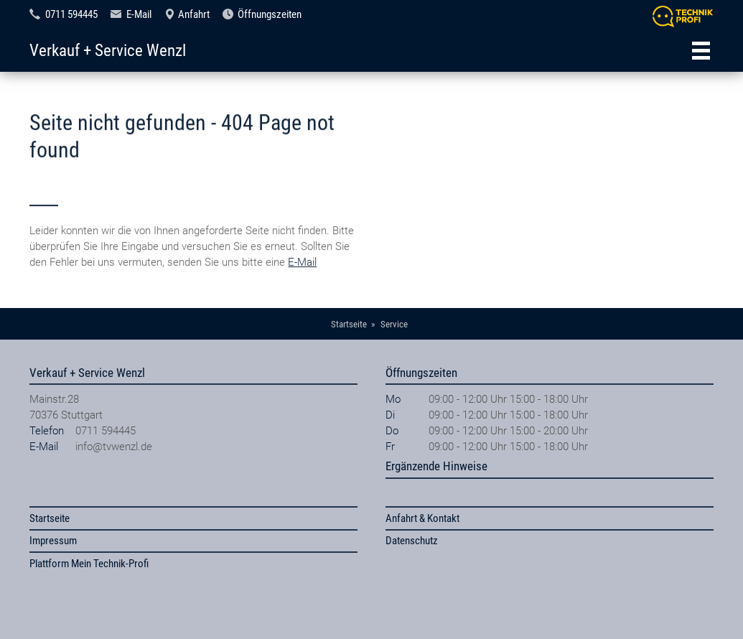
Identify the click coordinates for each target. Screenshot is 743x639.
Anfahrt (194, 14)
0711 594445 (71, 14)
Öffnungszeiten (270, 14)
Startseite (49, 518)
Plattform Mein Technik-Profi (89, 563)
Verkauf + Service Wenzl (107, 50)
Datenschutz (411, 540)
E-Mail (138, 14)
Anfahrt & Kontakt (422, 518)
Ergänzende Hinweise (436, 466)
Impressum (53, 540)
